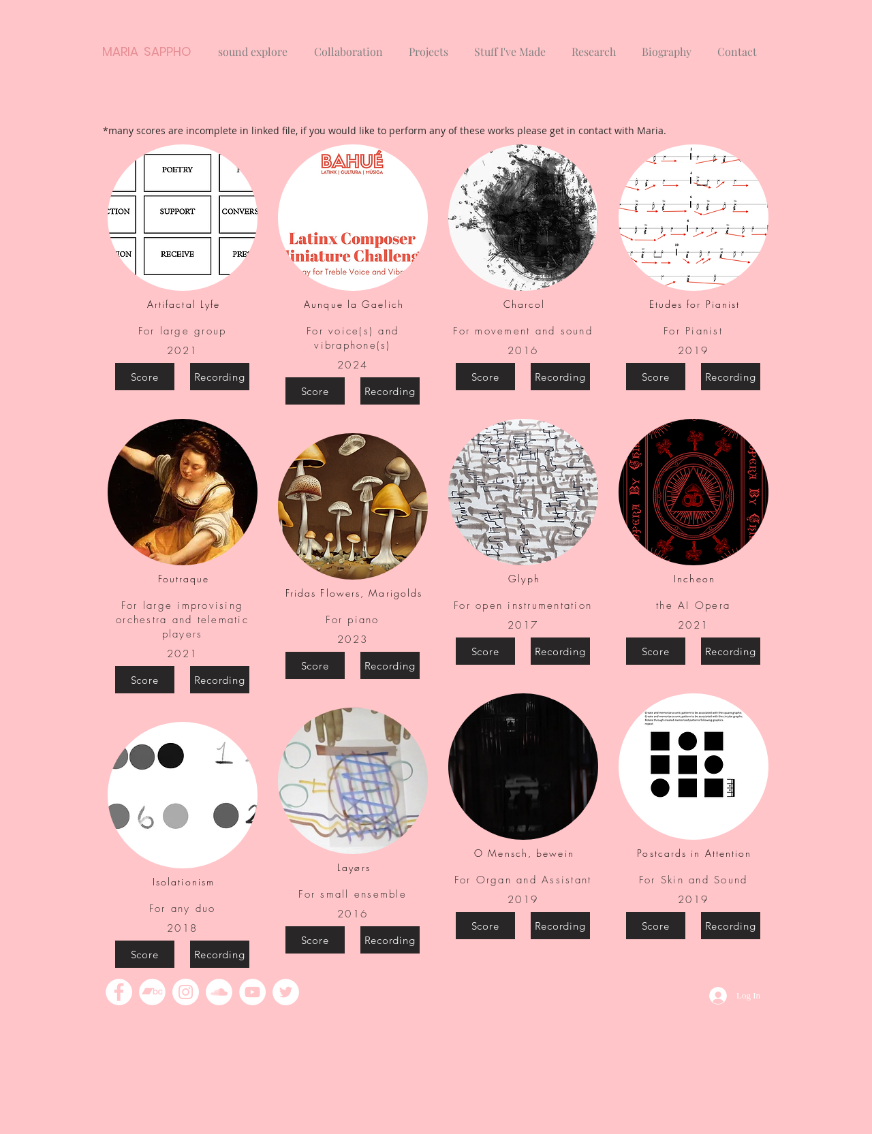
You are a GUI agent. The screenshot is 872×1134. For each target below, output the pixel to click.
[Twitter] (285, 992)
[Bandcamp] (152, 992)
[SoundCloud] (219, 992)
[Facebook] (119, 992)
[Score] (144, 376)
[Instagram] (185, 992)
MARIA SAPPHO (146, 51)
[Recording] (219, 376)
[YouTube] (252, 992)
